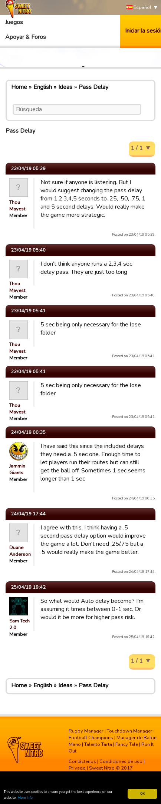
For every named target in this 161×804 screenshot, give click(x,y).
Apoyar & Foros (25, 37)
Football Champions (91, 737)
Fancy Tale (126, 744)
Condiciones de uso (120, 761)
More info (25, 797)
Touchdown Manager (129, 731)
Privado (77, 768)
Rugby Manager (86, 731)
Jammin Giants (17, 469)
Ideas (65, 87)
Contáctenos (82, 761)
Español (138, 7)
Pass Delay (93, 87)
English (42, 87)
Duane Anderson (20, 551)
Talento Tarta (98, 744)
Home (19, 87)
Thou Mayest (17, 205)
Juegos (14, 22)
